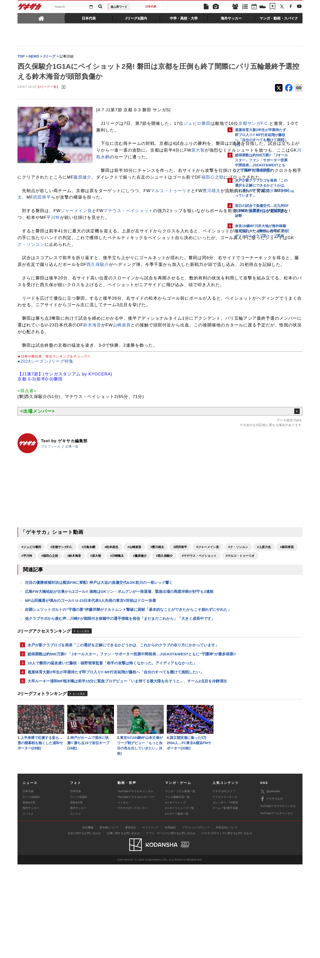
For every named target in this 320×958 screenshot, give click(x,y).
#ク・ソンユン (63, 610)
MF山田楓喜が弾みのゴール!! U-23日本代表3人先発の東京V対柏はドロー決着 (90, 665)
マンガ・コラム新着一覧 (180, 884)
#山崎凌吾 (134, 601)
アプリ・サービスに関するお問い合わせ (171, 926)
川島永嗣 (166, 164)
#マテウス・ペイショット (110, 619)
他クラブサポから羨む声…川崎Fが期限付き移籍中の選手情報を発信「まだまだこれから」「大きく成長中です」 (120, 690)
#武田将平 (180, 601)
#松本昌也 (111, 601)
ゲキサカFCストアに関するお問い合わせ (227, 926)
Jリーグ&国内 (31, 890)
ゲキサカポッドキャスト (133, 901)
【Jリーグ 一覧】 (48, 87)
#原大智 (202, 610)
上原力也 (60, 238)
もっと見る (83, 703)
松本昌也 (182, 184)
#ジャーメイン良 (33, 610)
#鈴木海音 (181, 610)
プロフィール (50, 501)
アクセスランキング (224, 890)
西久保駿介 (187, 292)
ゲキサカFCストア (224, 884)
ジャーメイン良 (76, 231)
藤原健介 (91, 191)
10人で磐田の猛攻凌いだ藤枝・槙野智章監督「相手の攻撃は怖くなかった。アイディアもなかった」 (112, 747)
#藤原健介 (51, 619)
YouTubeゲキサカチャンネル (135, 884)
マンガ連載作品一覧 (177, 890)
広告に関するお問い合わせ (84, 926)
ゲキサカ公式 (271, 892)
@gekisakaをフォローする (255, 316)
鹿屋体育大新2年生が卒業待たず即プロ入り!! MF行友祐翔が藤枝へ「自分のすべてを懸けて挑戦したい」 (116, 757)
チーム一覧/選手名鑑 (225, 901)
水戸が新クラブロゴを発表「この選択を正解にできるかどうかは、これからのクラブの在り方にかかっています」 (119, 720)
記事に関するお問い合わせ (123, 926)
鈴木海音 (182, 372)
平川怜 (136, 238)
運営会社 (130, 920)
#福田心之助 (156, 610)
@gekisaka (270, 885)
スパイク (28, 907)
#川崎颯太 (28, 619)
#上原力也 (89, 610)
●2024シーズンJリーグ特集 (46, 415)
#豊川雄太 (157, 601)
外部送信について (227, 920)
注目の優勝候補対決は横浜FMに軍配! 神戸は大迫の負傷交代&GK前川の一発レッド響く (99, 646)
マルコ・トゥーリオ (170, 211)
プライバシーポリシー (196, 920)
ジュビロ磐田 (197, 124)
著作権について (109, 920)
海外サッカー (30, 901)
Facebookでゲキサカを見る (256, 327)
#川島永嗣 (89, 601)
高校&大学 (28, 895)
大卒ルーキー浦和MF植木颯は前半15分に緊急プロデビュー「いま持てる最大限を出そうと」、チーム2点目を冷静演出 (120, 769)
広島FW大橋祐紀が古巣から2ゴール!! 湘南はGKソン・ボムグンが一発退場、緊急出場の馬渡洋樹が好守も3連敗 (119, 656)
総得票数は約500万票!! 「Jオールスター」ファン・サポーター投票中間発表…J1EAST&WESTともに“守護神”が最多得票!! (118, 735)
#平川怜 (133, 610)
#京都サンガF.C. (61, 601)
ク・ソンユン (199, 265)
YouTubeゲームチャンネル (276, 906)
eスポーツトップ (175, 895)
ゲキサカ (30, 8)
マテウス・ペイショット (128, 231)
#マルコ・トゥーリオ (151, 619)
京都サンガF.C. (139, 130)
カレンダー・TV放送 (225, 895)
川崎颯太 (96, 218)
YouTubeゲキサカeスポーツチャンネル (136, 893)
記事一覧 (72, 501)
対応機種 (87, 920)
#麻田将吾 (112, 610)
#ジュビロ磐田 (31, 601)
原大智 (175, 157)
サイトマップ (150, 920)
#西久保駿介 (75, 619)
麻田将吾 (95, 258)
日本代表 (150, 6)
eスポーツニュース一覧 (179, 901)
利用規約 (170, 920)
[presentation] (41, 18)
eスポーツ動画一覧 (176, 907)
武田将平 (125, 218)
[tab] (41, 18)
